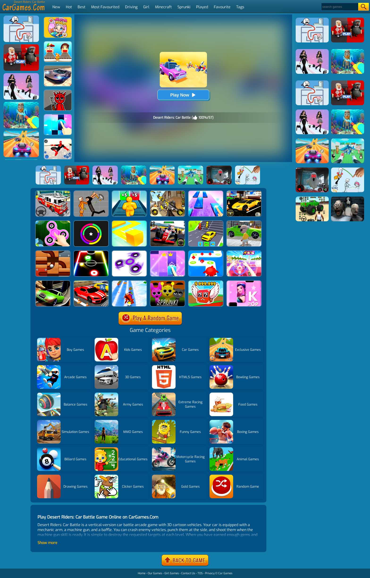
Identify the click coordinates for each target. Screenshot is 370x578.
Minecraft (163, 6)
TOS (200, 573)
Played (202, 6)
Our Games (155, 573)
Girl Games (171, 573)
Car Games (225, 573)
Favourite (222, 6)
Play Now (183, 95)
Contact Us (188, 573)
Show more (47, 542)
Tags (240, 6)
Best (81, 6)
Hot (69, 6)
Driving (131, 6)
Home (141, 573)
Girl (146, 6)
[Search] (339, 7)
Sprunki (183, 6)
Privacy (209, 573)
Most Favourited (105, 6)
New (56, 6)
